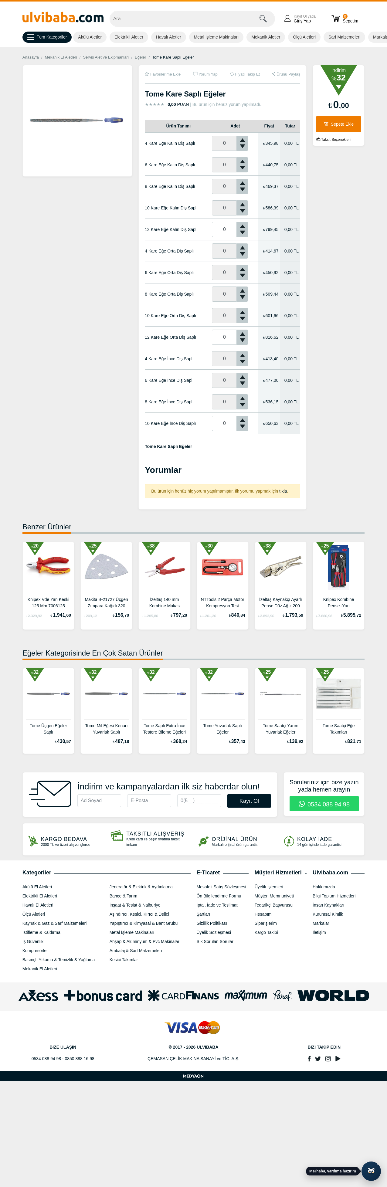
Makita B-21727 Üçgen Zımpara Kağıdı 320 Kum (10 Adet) (106, 603)
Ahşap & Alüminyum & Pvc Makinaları (145, 941)
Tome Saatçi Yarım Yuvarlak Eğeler (280, 728)
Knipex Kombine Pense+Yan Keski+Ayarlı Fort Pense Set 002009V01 (338, 603)
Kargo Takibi (266, 932)
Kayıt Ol (249, 801)
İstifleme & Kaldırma (41, 932)
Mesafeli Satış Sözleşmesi (221, 886)
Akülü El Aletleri (37, 886)
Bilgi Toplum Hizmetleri (334, 896)
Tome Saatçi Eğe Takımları (339, 728)
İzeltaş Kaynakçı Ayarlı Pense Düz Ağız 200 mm (280, 603)
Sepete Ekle (339, 124)
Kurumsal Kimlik (328, 914)
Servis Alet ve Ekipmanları (106, 57)
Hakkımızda (324, 886)
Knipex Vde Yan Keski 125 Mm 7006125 (48, 602)
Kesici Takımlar (124, 959)
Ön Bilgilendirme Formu (219, 896)
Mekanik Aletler (265, 37)
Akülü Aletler (90, 37)
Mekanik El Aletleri (61, 57)
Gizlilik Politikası (212, 923)
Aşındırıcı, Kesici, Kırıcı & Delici (139, 914)
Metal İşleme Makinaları (216, 37)
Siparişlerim (266, 923)
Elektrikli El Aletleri (39, 896)
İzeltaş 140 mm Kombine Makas (164, 602)
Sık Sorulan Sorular (215, 941)
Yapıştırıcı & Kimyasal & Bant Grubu (144, 923)
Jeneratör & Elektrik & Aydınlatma (141, 886)
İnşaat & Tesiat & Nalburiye (135, 905)
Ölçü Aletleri (304, 37)
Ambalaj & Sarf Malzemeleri (136, 950)
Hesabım (263, 914)
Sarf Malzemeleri (344, 37)
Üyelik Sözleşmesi (214, 932)
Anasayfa (30, 57)
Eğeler (140, 57)
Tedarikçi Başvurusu (274, 905)
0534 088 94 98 (324, 804)
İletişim (319, 932)
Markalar (321, 923)
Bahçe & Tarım (123, 896)
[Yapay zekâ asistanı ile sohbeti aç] (371, 1171)
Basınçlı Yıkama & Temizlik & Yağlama (58, 959)
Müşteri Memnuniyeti (274, 896)
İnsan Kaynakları (328, 905)
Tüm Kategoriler (47, 37)
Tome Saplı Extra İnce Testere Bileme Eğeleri (164, 728)
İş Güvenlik (32, 941)
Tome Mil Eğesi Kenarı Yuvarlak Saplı (106, 728)
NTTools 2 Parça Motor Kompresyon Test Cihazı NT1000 (222, 603)
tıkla (283, 491)
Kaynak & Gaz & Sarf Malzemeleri (54, 923)
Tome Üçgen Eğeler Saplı (48, 728)
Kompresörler (35, 950)
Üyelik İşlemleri (269, 886)
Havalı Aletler (168, 37)
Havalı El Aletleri (37, 905)
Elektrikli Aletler (128, 37)
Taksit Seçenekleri (333, 139)
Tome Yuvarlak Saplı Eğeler (222, 728)
